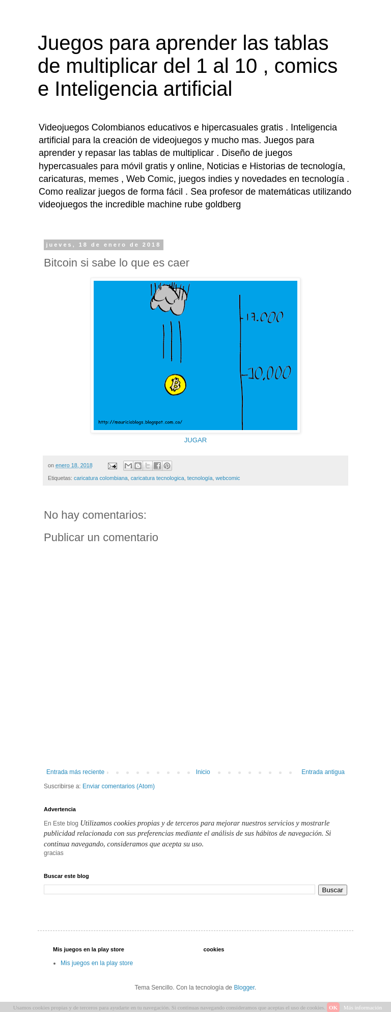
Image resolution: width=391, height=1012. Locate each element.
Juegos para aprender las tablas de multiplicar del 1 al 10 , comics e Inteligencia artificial (188, 66)
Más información (363, 1007)
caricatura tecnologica (157, 478)
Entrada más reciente (75, 772)
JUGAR (195, 440)
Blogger (244, 987)
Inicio (203, 772)
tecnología (200, 478)
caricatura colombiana (101, 478)
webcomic (228, 478)
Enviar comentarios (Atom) (118, 786)
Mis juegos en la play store (97, 963)
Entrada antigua (323, 772)
